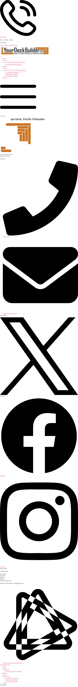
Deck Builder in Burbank (12, 681)
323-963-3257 (3, 37)
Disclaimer (10, 585)
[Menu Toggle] (1, 57)
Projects (5, 668)
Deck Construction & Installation (14, 671)
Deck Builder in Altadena (12, 680)
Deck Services (6, 670)
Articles (5, 675)
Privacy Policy (3, 585)
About (4, 666)
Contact (5, 683)
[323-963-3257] (18, 35)
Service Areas (6, 676)
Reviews (5, 673)
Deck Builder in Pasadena (12, 678)
